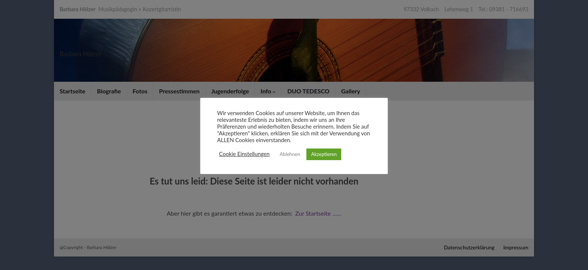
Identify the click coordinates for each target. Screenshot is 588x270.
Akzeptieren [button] (324, 154)
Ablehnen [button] (290, 154)
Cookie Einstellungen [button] (244, 154)
